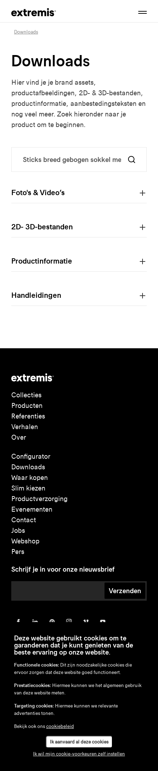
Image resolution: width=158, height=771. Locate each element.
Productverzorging (39, 499)
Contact (23, 520)
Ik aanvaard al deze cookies (79, 742)
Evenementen (31, 509)
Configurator (30, 456)
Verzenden (125, 590)
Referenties (28, 416)
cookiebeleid (60, 726)
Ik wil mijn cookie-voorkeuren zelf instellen (79, 754)
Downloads (28, 467)
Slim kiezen (28, 488)
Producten (27, 406)
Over (18, 437)
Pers (17, 552)
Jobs (18, 530)
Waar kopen (29, 478)
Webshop (25, 541)
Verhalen (24, 427)
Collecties (26, 395)
